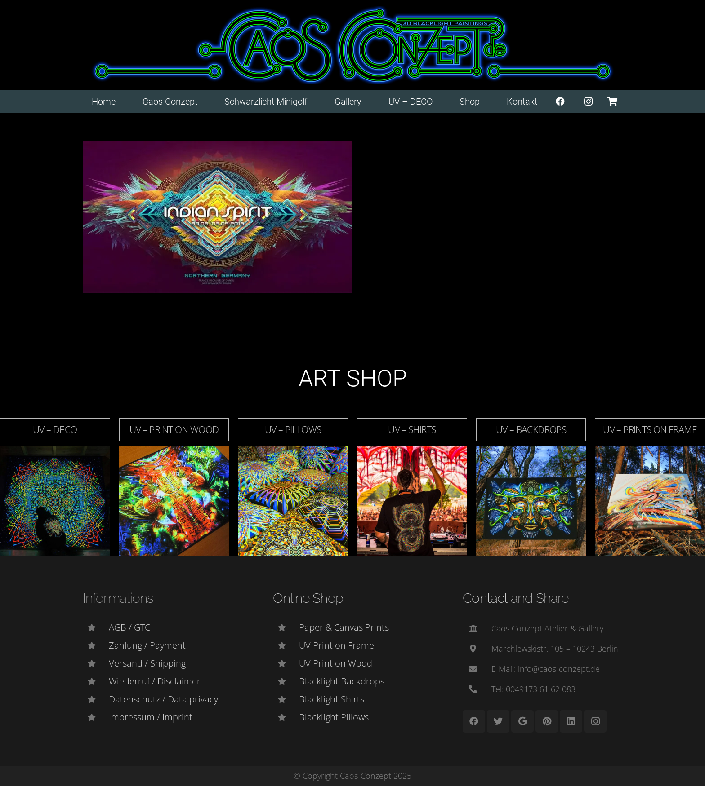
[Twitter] (498, 721)
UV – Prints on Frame (650, 429)
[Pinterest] (546, 721)
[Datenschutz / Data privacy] (96, 699)
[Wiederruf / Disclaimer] (96, 681)
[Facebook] (560, 101)
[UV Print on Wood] (286, 663)
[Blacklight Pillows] (286, 717)
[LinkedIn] (571, 721)
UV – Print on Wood (174, 429)
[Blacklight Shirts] (286, 699)
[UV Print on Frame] (286, 645)
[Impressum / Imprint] (96, 717)
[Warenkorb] (612, 101)
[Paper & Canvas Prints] (286, 627)
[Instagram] (589, 101)
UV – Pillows (293, 429)
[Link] (352, 45)
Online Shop (308, 598)
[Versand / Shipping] (96, 663)
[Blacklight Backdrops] (286, 681)
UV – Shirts (412, 429)
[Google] (522, 721)
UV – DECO (55, 429)
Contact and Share (515, 598)
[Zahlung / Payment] (96, 645)
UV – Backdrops (531, 429)
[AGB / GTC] (96, 627)
